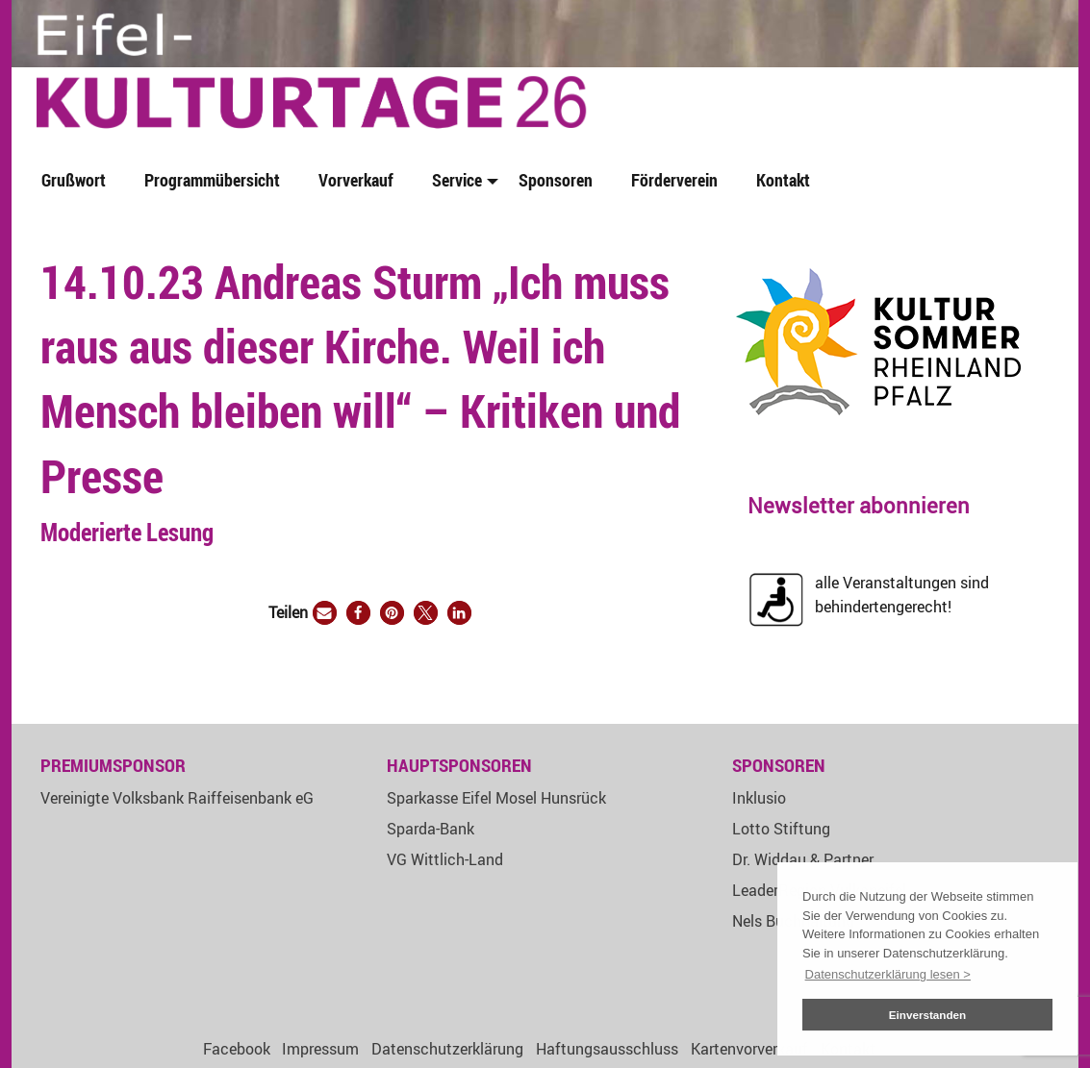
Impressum (320, 1048)
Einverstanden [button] (928, 1014)
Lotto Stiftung (781, 828)
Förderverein (674, 179)
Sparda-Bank (430, 828)
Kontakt (783, 179)
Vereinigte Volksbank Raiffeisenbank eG (177, 797)
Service (457, 179)
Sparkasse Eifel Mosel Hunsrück (496, 797)
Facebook (236, 1048)
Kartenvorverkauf (749, 1048)
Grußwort (73, 179)
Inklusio (759, 797)
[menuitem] (77, 181)
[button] (325, 613)
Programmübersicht (212, 179)
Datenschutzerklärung (447, 1048)
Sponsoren (556, 179)
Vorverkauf (355, 179)
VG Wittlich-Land (445, 859)
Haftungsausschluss (607, 1048)
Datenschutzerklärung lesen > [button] (888, 974)
